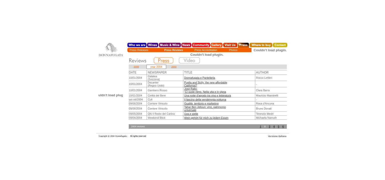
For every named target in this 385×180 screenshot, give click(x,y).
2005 (136, 67)
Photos (233, 50)
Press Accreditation (205, 50)
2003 (174, 67)
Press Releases (139, 50)
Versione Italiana (277, 136)
